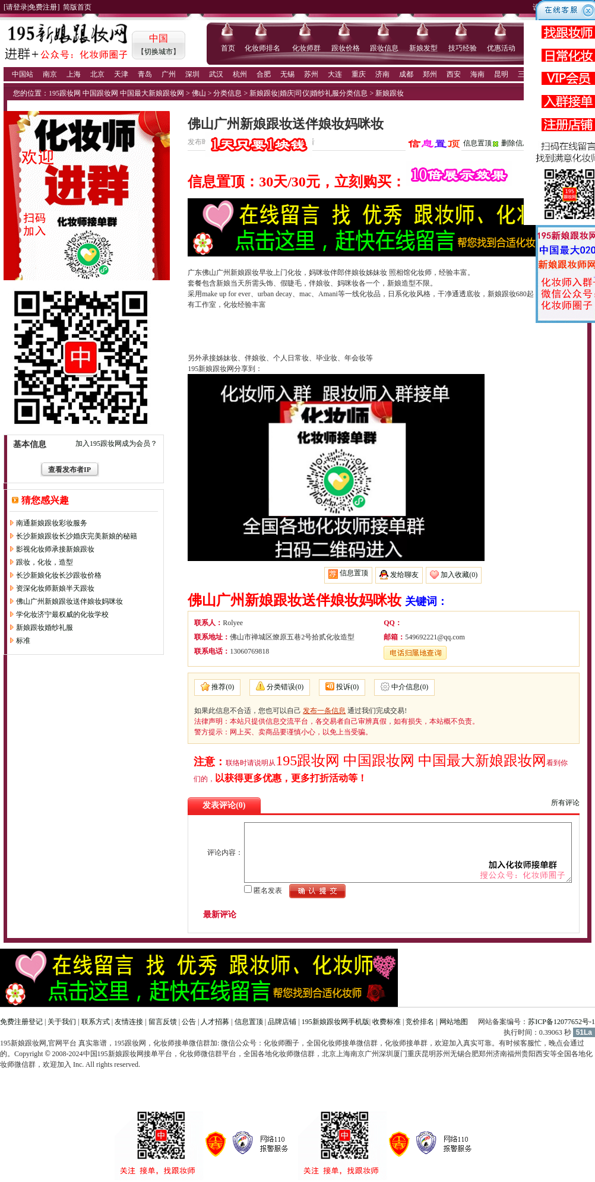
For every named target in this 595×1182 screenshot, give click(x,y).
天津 (121, 74)
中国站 (22, 74)
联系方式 (95, 1022)
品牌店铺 (282, 1022)
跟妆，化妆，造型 (44, 562)
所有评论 (565, 802)
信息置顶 (477, 143)
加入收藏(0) (459, 575)
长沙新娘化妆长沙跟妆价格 (59, 575)
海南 (477, 74)
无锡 (287, 74)
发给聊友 (404, 575)
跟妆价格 (345, 48)
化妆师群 (306, 48)
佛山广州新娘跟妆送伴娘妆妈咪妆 (69, 601)
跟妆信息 (384, 48)
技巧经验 (462, 48)
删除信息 (515, 143)
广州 (169, 74)
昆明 (501, 74)
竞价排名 (420, 1022)
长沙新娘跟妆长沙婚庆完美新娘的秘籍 (76, 536)
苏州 (311, 74)
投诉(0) (347, 687)
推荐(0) (222, 687)
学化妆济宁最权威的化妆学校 (62, 614)
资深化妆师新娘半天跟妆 (55, 588)
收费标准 (386, 1022)
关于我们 (62, 1022)
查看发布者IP (69, 469)
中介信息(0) (409, 687)
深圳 (192, 74)
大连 (335, 74)
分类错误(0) (285, 687)
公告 (189, 1022)
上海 (74, 74)
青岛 (145, 74)
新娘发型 (423, 48)
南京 (50, 74)
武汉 (216, 74)
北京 (97, 74)
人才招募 (215, 1022)
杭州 (240, 74)
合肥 (264, 74)
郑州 (430, 74)
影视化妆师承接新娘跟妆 (55, 549)
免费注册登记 (21, 1022)
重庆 (359, 74)
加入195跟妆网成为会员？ (116, 443)
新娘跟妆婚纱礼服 (44, 627)
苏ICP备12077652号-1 (561, 1022)
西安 (454, 74)
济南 (382, 74)
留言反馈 (162, 1022)
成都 (406, 74)
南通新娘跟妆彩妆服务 (51, 523)
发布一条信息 (324, 710)
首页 (228, 48)
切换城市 (158, 51)
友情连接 (129, 1022)
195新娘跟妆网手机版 (335, 1022)
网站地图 (453, 1022)
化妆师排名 (262, 48)
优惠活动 (501, 48)
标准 (23, 640)
